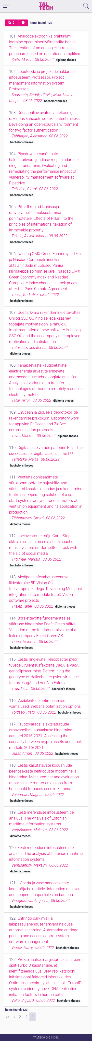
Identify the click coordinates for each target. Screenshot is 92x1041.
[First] (8, 1016)
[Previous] (14, 1016)
